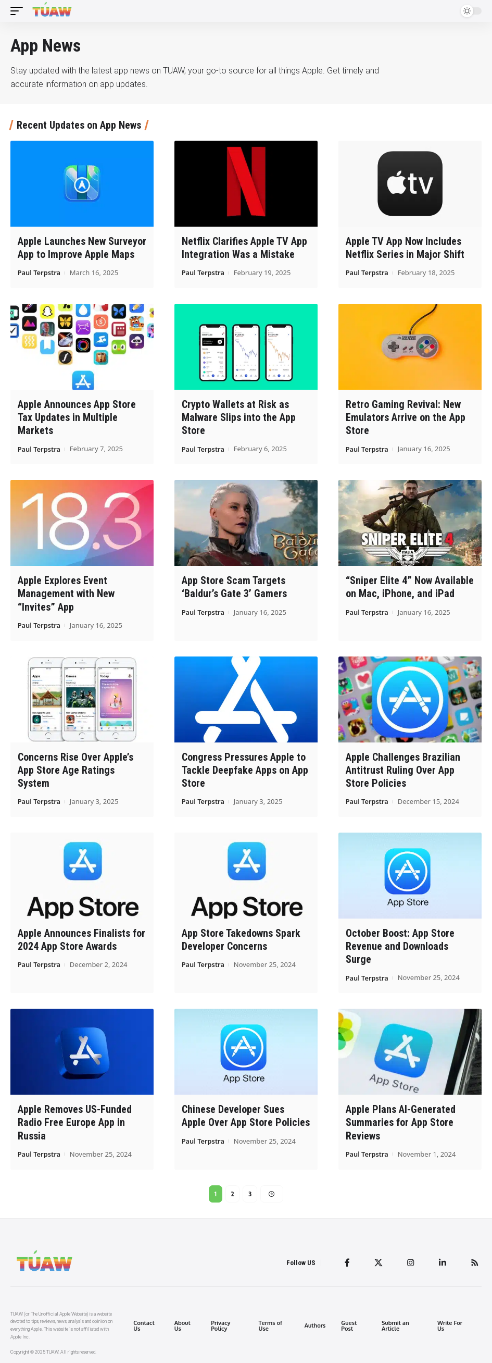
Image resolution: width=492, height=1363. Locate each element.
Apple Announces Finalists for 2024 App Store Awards (81, 938)
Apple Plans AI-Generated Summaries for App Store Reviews (401, 1121)
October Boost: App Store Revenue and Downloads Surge (400, 945)
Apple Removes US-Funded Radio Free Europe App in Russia (75, 1121)
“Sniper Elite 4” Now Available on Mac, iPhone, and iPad (410, 586)
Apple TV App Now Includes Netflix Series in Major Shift (405, 248)
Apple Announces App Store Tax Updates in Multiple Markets (77, 417)
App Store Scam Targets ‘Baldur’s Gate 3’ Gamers (234, 586)
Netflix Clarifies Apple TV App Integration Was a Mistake (244, 248)
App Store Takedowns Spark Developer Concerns (241, 938)
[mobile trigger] (19, 11)
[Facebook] (347, 1262)
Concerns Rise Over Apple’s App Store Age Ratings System (75, 769)
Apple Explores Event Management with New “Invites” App (66, 593)
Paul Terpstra (39, 272)
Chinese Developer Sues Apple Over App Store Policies (246, 1114)
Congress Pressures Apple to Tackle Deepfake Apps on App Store (245, 769)
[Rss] (475, 1262)
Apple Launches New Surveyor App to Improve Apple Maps (82, 248)
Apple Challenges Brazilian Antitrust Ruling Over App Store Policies (403, 769)
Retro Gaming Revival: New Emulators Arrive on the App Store (405, 417)
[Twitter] (378, 1262)
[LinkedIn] (442, 1262)
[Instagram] (411, 1262)
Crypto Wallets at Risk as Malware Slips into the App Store (239, 417)
